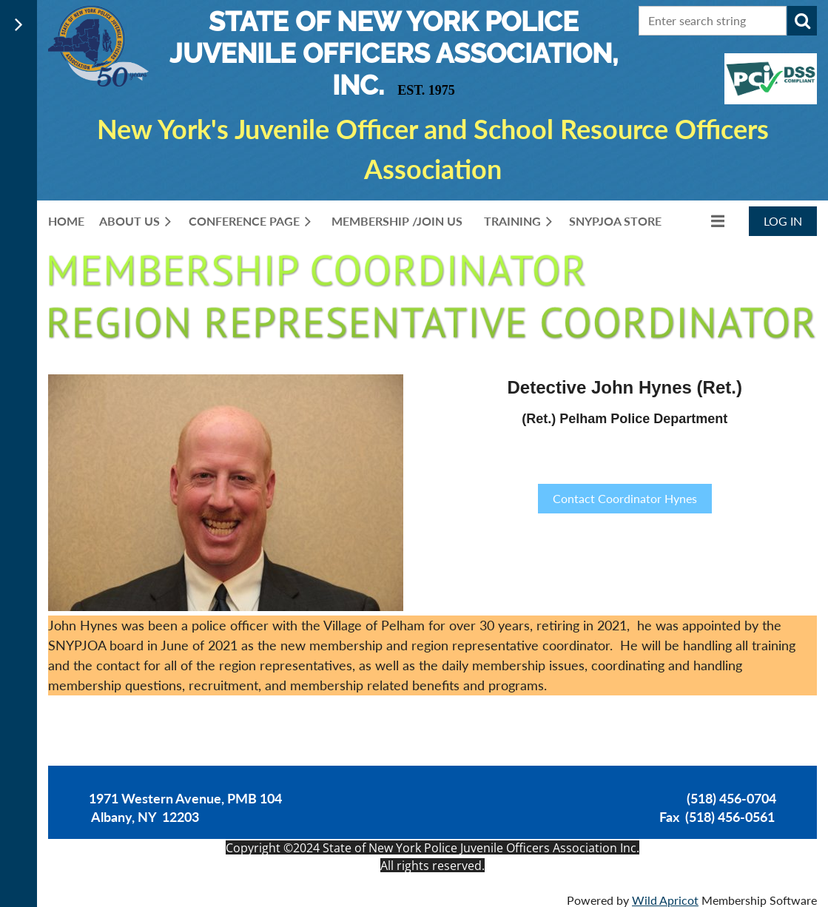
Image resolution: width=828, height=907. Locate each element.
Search (802, 21)
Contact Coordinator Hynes (625, 498)
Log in (783, 221)
